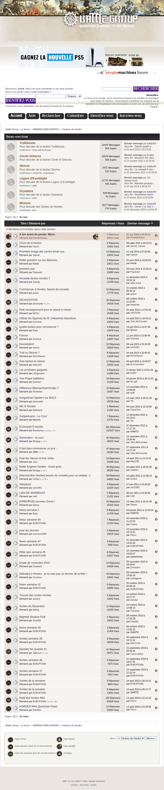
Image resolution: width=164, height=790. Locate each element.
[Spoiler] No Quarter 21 (33, 649)
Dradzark (37, 566)
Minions (25, 203)
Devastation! (26, 344)
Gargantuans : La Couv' (33, 416)
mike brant (135, 283)
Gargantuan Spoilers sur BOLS (37, 397)
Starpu (133, 504)
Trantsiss (135, 610)
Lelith (34, 185)
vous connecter (44, 88)
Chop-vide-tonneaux (41, 150)
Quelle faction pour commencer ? (39, 326)
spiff (132, 392)
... (52, 431)
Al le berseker (137, 364)
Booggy (36, 441)
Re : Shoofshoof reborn (141, 194)
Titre (24, 223)
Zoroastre (135, 567)
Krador (150, 155)
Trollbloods (27, 143)
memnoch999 (39, 534)
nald (35, 496)
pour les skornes (29, 530)
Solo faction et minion (32, 361)
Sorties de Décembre (31, 606)
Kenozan (37, 322)
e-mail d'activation (39, 92)
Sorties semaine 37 (30, 671)
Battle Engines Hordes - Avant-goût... (41, 466)
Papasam (37, 272)
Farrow (23, 335)
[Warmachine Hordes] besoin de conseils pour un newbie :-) (54, 475)
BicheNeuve (39, 356)
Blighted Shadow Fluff (32, 616)
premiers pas (27, 268)
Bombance (38, 430)
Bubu (35, 513)
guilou (36, 293)
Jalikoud (37, 653)
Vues (121, 223)
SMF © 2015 (81, 781)
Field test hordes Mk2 (32, 697)
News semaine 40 (30, 627)
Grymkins (26, 191)
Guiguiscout (48, 173)
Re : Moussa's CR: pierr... (143, 157)
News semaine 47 (30, 541)
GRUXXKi (135, 312)
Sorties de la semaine (32, 680)
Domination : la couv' (31, 437)
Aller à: (113, 738)
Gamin (36, 347)
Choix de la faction (30, 243)
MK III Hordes (27, 406)
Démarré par (37, 223)
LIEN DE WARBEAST (32, 492)
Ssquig (36, 282)
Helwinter (135, 304)
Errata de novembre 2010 (34, 562)
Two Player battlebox (31, 378)
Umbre (36, 479)
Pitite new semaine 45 (32, 552)
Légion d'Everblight (33, 178)
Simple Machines (96, 781)
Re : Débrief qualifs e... (141, 146)
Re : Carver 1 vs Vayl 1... (142, 206)
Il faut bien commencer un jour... (38, 448)
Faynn (36, 246)
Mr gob (133, 381)
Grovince (37, 577)
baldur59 (151, 143)
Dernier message (140, 223)
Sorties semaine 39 (30, 638)
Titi (131, 401)
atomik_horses (137, 246)
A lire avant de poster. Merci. (37, 234)
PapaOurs (135, 409)
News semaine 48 (30, 519)
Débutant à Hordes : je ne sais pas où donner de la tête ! (53, 573)
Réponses (108, 223)
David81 (37, 620)
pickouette (38, 303)
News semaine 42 (30, 584)
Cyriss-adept (136, 654)
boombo (37, 382)
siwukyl (36, 598)
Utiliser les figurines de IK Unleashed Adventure (47, 318)
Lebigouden (38, 373)
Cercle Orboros (30, 156)
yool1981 (135, 347)
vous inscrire (66, 88)
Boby (35, 330)
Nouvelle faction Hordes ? (34, 278)
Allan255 (134, 461)
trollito (133, 373)
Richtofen (37, 391)
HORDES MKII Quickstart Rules (38, 706)
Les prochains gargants (33, 369)
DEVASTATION (28, 299)
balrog (36, 505)
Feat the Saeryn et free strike (36, 458)
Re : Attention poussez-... (142, 183)
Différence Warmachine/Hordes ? (39, 388)
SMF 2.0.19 (68, 781)
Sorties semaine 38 (30, 660)
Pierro (133, 535)
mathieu (134, 470)
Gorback (37, 339)
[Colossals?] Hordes (31, 426)
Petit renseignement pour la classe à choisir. (45, 309)
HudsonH (37, 173)
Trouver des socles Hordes (35, 595)
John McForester (138, 321)
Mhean (133, 330)
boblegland (135, 578)
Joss (34, 210)
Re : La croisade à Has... (142, 169)
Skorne (25, 165)
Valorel (36, 255)
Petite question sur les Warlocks (38, 260)
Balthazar (37, 410)
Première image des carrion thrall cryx (41, 251)
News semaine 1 (29, 510)
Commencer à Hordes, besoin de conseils (44, 289)
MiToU (36, 313)
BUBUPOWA (39, 523)
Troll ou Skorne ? (29, 352)
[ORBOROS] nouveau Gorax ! (37, 501)
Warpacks (25, 484)
